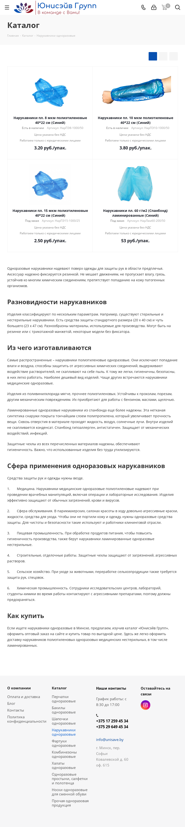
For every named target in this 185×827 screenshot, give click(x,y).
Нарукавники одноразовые (64, 732)
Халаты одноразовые (64, 765)
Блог (11, 703)
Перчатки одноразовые (64, 698)
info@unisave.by (110, 739)
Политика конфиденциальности (26, 719)
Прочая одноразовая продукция (70, 802)
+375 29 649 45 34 (112, 726)
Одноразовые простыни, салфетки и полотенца (70, 778)
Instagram (145, 705)
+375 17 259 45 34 (112, 721)
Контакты (15, 710)
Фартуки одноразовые (64, 743)
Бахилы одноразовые (64, 709)
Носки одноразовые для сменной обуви (69, 791)
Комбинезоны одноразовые (64, 754)
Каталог (59, 688)
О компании (19, 688)
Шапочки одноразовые (64, 721)
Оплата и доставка (23, 696)
